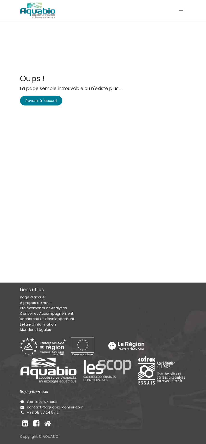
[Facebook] (36, 423)
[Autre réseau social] (47, 423)
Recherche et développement (47, 318)
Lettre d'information (38, 324)
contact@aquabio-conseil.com (55, 407)
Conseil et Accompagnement (47, 313)
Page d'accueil (33, 297)
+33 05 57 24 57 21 (43, 412)
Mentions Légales (35, 329)
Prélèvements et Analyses (43, 307)
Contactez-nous (42, 401)
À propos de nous (36, 302)
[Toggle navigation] (181, 10)
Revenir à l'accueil (41, 100)
